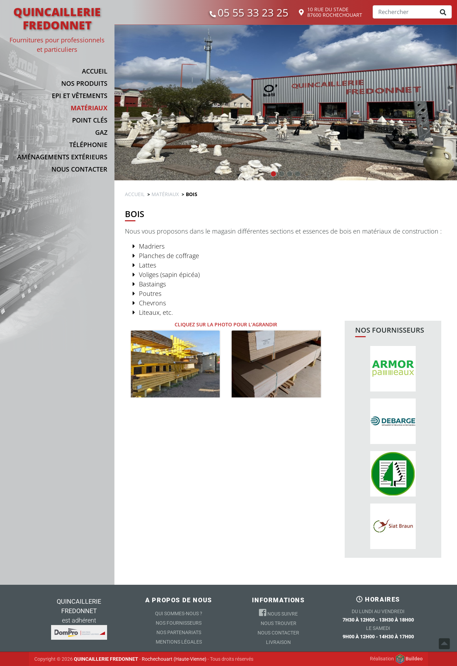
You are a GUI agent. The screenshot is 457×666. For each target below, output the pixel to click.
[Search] (412, 12)
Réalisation (396, 659)
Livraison (278, 642)
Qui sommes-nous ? (178, 613)
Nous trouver (278, 623)
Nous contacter (278, 633)
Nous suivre (278, 612)
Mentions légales (179, 642)
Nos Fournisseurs (179, 623)
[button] (61, 83)
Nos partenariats (178, 632)
